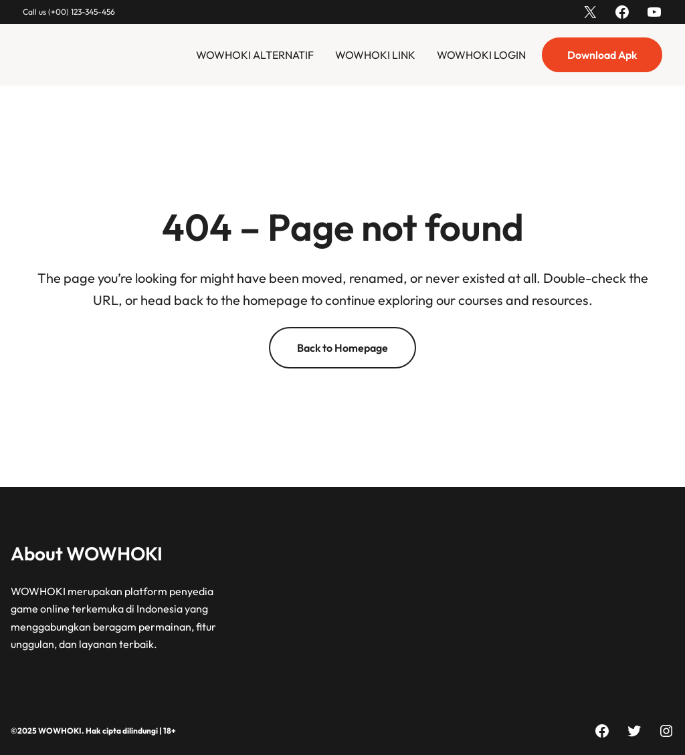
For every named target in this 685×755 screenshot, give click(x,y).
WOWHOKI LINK (375, 55)
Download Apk (602, 55)
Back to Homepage (342, 347)
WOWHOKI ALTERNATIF (255, 55)
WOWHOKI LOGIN (481, 55)
